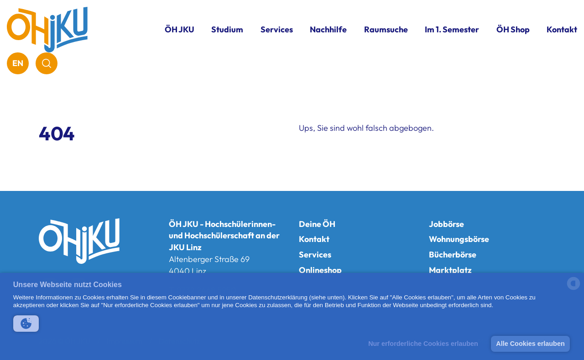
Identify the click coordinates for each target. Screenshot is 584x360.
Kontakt (562, 29)
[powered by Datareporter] (573, 289)
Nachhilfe (328, 29)
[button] (26, 323)
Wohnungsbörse (459, 239)
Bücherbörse (452, 254)
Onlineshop (320, 270)
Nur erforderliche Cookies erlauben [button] (423, 343)
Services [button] (277, 29)
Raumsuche (386, 29)
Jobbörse (446, 224)
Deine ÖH (317, 224)
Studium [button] (227, 29)
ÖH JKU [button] (179, 29)
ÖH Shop (513, 29)
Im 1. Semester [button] (452, 29)
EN (17, 63)
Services (315, 254)
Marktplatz (450, 270)
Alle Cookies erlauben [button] (530, 343)
